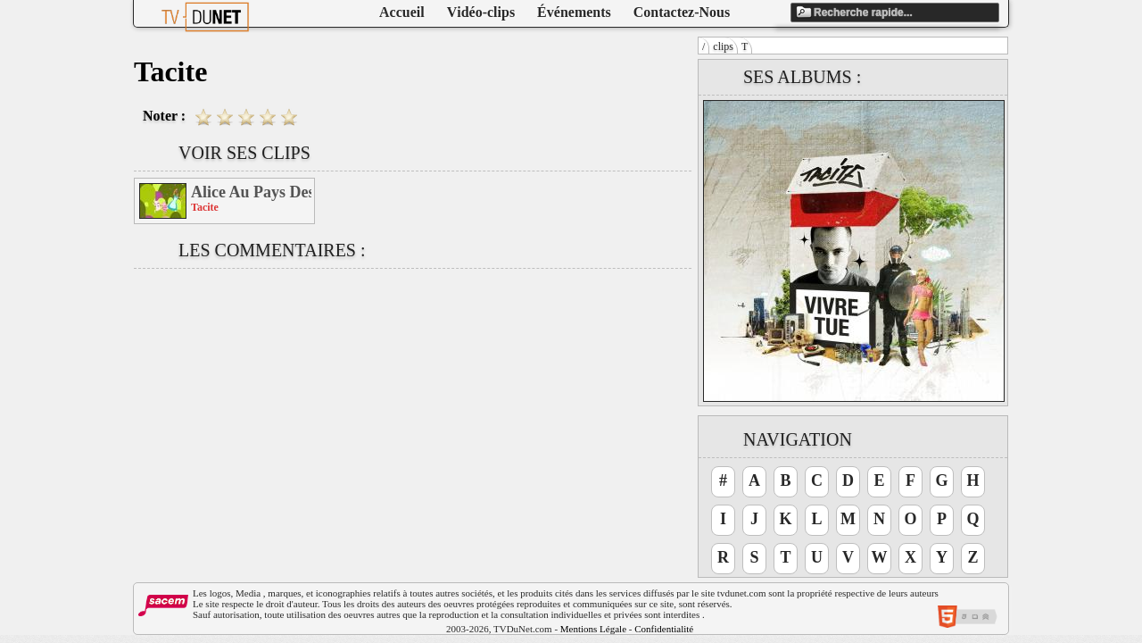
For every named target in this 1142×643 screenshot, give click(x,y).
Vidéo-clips (481, 12)
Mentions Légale (593, 628)
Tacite (205, 207)
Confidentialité (663, 628)
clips (723, 46)
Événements (574, 12)
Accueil (402, 12)
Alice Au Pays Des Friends (251, 192)
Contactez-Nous (681, 12)
